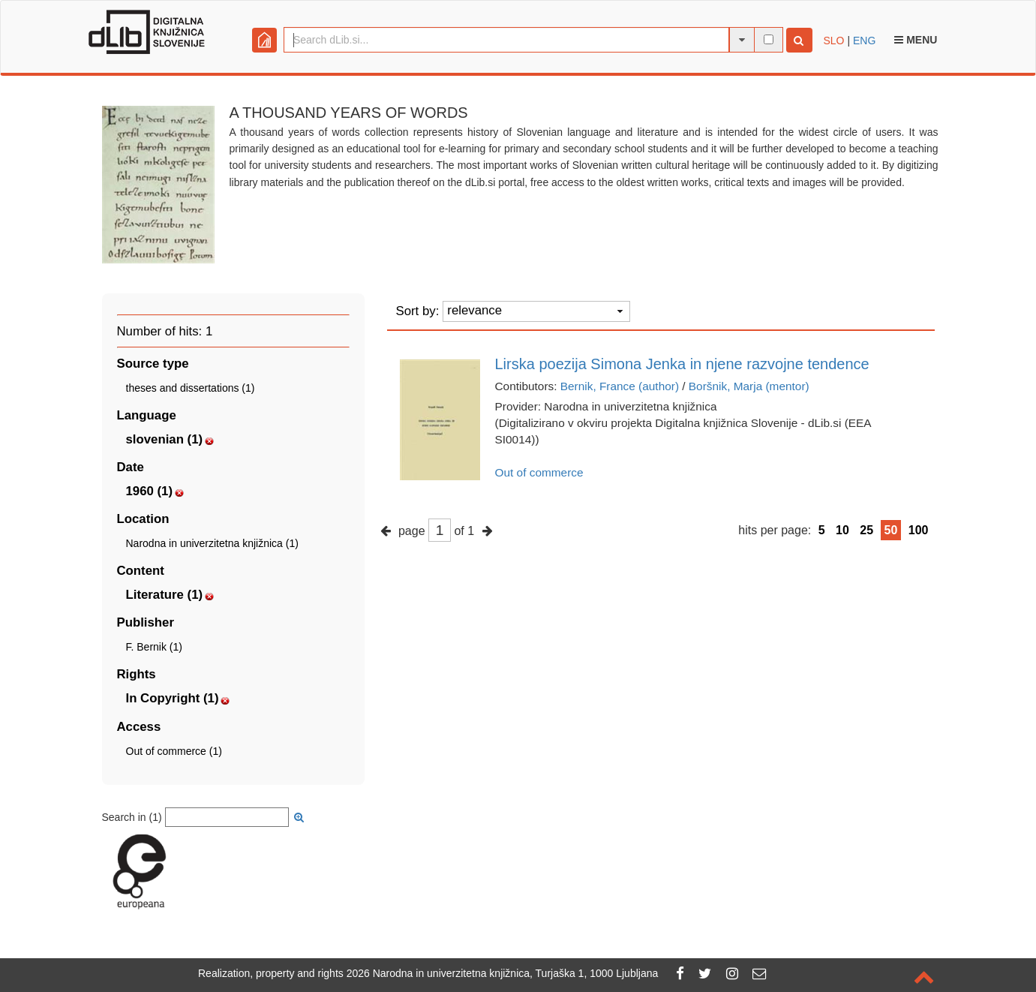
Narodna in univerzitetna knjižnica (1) (212, 543)
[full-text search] (768, 39)
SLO (834, 41)
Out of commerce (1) (174, 751)
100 (918, 530)
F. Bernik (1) (154, 647)
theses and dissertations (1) (190, 388)
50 (891, 530)
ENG (864, 41)
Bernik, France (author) (619, 386)
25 (866, 530)
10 (842, 530)
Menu (915, 40)
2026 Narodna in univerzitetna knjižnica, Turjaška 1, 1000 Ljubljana (503, 973)
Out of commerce (539, 472)
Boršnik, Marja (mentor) (749, 386)
